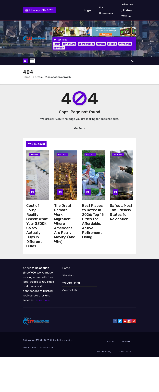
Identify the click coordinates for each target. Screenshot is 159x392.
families (101, 43)
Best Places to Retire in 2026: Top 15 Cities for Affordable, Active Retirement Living (93, 221)
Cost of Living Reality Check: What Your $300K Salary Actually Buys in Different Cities (37, 225)
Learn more (42, 300)
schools (112, 43)
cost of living (69, 43)
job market (58, 47)
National (34, 154)
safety (56, 43)
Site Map (67, 275)
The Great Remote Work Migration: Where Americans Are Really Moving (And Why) (64, 223)
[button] (132, 61)
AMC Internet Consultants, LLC (38, 347)
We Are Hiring (71, 283)
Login (88, 10)
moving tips (125, 43)
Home (26, 77)
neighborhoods (86, 43)
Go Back (79, 128)
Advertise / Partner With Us (127, 10)
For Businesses (106, 10)
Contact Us (69, 290)
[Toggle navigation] (32, 61)
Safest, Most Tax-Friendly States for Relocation (121, 212)
